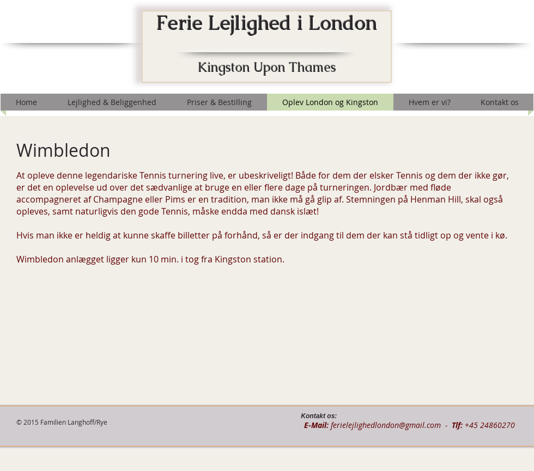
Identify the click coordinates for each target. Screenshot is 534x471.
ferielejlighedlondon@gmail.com (386, 425)
